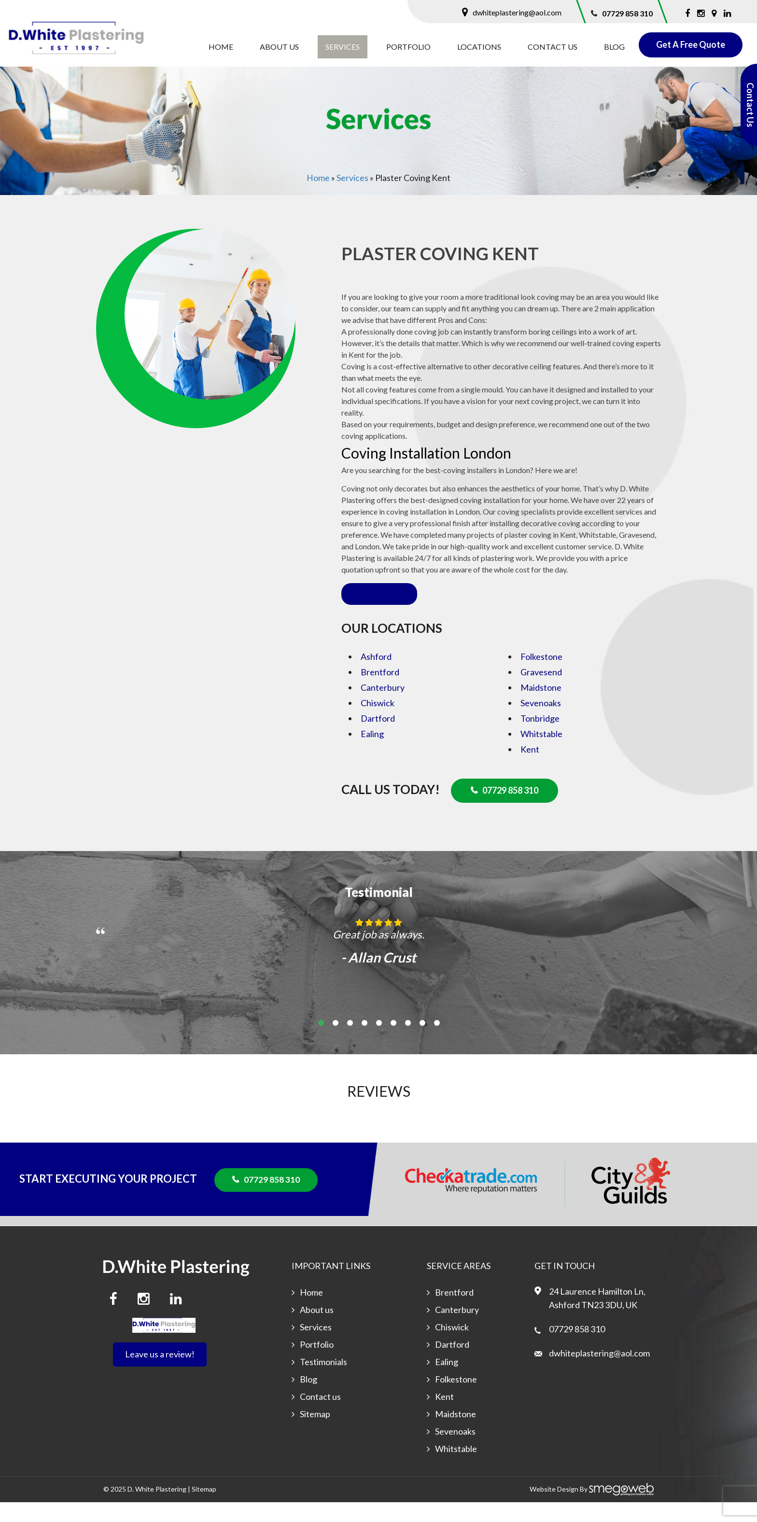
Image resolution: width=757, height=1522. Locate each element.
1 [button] (321, 1043)
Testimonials (325, 1382)
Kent (529, 770)
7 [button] (408, 1043)
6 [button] (393, 1043)
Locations (479, 46)
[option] (378, 969)
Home (221, 46)
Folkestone (541, 677)
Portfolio (408, 46)
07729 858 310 (627, 13)
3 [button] (350, 1043)
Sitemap (316, 1434)
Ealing (372, 754)
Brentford (380, 692)
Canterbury (383, 708)
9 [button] (437, 1043)
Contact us (552, 46)
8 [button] (422, 1043)
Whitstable (541, 754)
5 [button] (379, 1043)
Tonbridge (540, 739)
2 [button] (335, 1043)
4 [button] (364, 1043)
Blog (614, 46)
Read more (379, 614)
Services (342, 46)
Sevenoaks (540, 723)
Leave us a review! (160, 1374)
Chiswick (377, 723)
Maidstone (540, 708)
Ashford (376, 677)
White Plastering (160, 1509)
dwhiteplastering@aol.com (517, 12)
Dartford (378, 739)
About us (279, 46)
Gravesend (541, 692)
